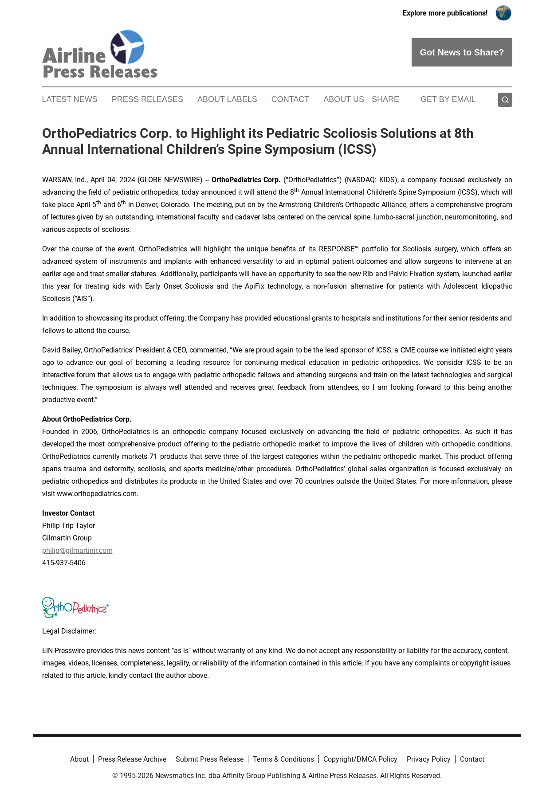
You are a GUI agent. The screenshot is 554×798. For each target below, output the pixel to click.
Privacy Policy (429, 759)
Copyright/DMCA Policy (360, 759)
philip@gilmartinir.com (77, 550)
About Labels (227, 99)
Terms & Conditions (283, 759)
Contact (290, 99)
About (79, 759)
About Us (343, 99)
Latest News (70, 99)
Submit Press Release (210, 759)
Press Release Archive (132, 759)
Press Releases (147, 99)
